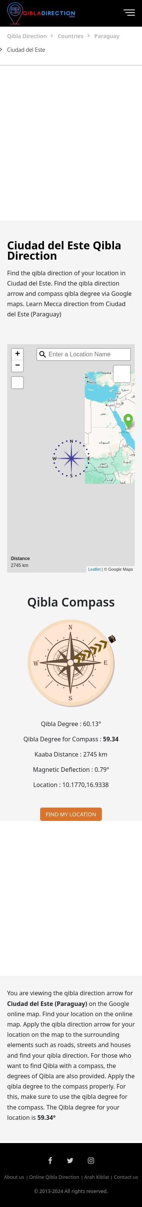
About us (14, 1177)
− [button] (17, 366)
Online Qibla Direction (54, 1177)
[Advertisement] (71, 143)
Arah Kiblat (96, 1177)
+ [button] (17, 354)
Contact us (126, 1177)
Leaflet (94, 569)
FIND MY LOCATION (71, 814)
